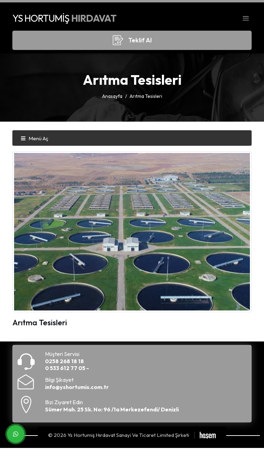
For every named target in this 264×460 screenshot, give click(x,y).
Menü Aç (34, 138)
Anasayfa (112, 96)
